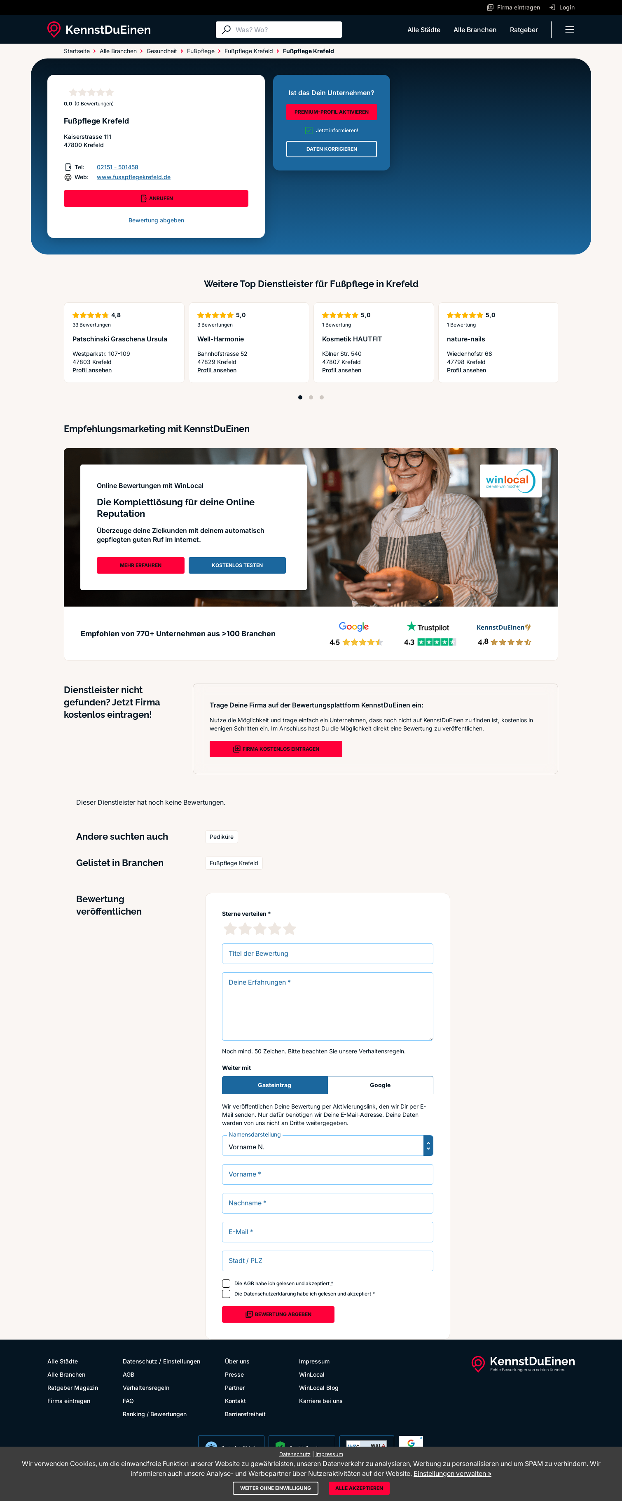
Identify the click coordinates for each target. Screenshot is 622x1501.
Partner (235, 1387)
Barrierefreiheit (245, 1413)
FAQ (128, 1400)
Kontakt (235, 1400)
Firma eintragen (68, 1400)
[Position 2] (311, 397)
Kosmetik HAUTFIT (352, 339)
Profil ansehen (115, 370)
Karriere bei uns (321, 1400)
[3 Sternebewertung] (260, 928)
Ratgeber (524, 30)
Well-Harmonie (220, 339)
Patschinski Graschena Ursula (119, 339)
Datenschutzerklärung (269, 1294)
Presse (234, 1374)
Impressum (314, 1361)
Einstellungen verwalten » (452, 1473)
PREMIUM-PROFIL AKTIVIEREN (332, 112)
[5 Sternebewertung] (289, 928)
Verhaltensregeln (381, 1051)
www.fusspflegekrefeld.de (134, 176)
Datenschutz (140, 1361)
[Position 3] (322, 397)
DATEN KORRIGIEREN (331, 149)
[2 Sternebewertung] (245, 928)
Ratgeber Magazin (72, 1387)
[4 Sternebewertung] (274, 928)
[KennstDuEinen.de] (98, 29)
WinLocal (312, 1374)
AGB (248, 1283)
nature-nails (466, 339)
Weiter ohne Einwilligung (275, 1488)
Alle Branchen (475, 30)
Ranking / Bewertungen (155, 1413)
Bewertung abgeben (156, 220)
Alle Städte (423, 30)
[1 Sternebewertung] (230, 928)
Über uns (237, 1361)
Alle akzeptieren (359, 1488)
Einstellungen (181, 1361)
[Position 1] (300, 397)
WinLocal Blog (319, 1387)
